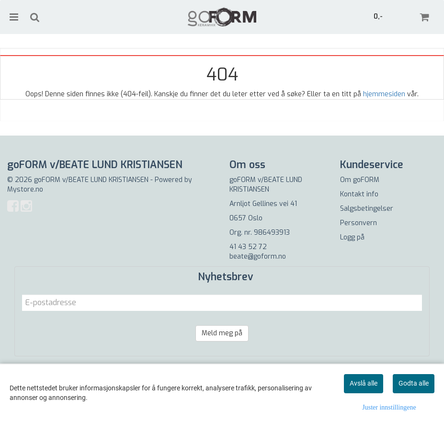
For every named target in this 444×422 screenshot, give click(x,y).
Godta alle (413, 383)
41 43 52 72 (248, 246)
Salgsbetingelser (366, 208)
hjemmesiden (384, 94)
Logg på (352, 237)
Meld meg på (222, 333)
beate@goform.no (257, 256)
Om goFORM (359, 179)
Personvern (358, 223)
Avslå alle (363, 383)
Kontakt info (359, 194)
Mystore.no (25, 189)
